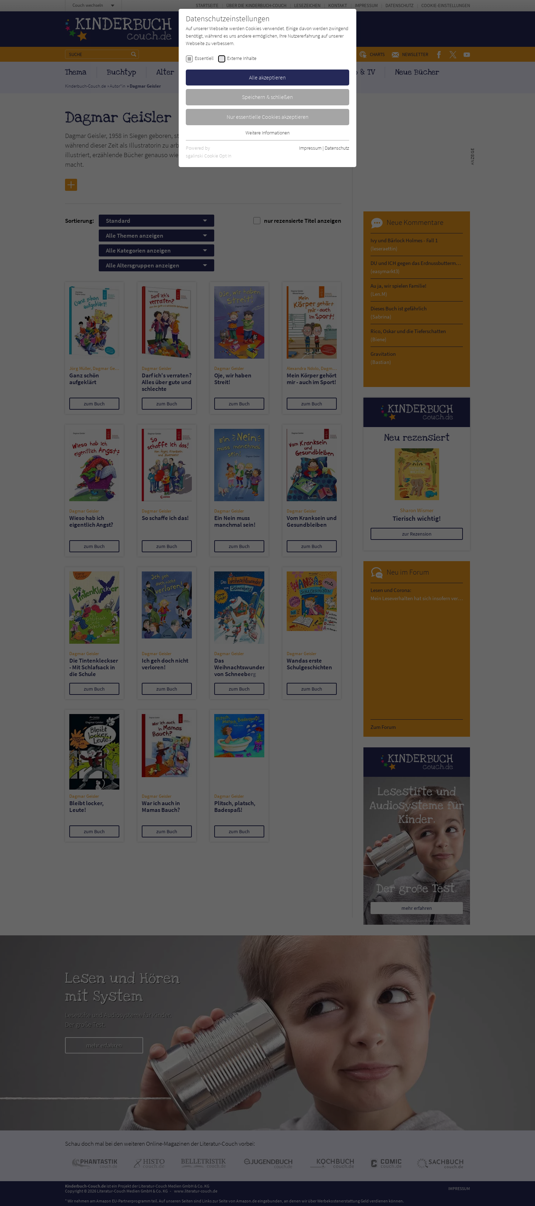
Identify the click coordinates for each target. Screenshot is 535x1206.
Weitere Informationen (267, 132)
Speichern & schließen (267, 96)
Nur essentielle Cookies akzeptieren (268, 116)
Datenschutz (337, 148)
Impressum (310, 148)
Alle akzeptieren (267, 77)
